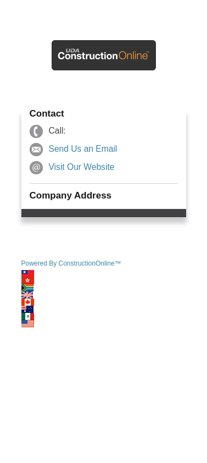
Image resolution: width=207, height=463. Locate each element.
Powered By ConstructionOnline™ (71, 263)
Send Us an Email (83, 148)
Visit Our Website (82, 167)
